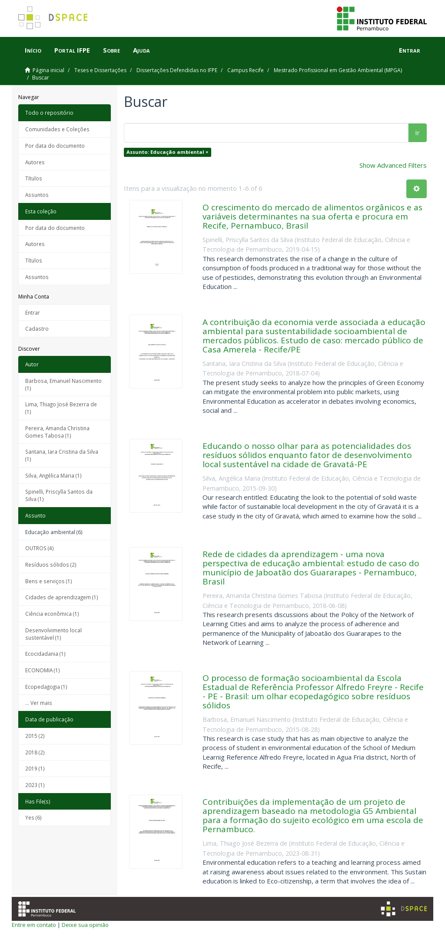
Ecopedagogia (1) (46, 686)
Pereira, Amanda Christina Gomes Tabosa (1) (57, 432)
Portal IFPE (72, 50)
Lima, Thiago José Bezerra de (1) (61, 408)
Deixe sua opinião (85, 925)
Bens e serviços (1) (48, 581)
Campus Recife (245, 70)
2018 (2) (35, 752)
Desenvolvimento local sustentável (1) (53, 634)
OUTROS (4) (39, 548)
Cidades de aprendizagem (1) (61, 597)
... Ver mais (38, 702)
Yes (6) (33, 817)
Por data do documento (55, 145)
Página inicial (48, 70)
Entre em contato (34, 925)
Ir (417, 132)
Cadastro (37, 328)
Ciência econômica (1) (52, 613)
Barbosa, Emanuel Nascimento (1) (63, 384)
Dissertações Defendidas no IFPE (176, 70)
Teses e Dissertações (100, 70)
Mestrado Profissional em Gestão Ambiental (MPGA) (338, 70)
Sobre (111, 50)
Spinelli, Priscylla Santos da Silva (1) (59, 495)
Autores (35, 162)
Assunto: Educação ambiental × (167, 152)
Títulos (33, 178)
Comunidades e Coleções (57, 129)
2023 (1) (35, 784)
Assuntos (37, 194)
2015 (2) (35, 735)
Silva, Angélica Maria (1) (53, 475)
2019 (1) (35, 768)
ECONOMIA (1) (42, 670)
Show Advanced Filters (393, 165)
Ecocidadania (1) (45, 653)
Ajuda (141, 50)
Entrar (32, 312)
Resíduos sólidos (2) (50, 564)
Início (33, 50)
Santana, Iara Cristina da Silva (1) (61, 455)
